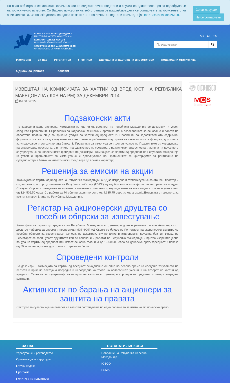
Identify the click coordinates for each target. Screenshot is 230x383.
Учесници (85, 59)
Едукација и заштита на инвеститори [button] (126, 59)
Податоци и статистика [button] (178, 59)
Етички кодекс (25, 365)
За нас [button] (42, 59)
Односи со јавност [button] (30, 71)
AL (209, 36)
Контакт (63, 71)
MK (202, 36)
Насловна (23, 59)
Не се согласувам (208, 17)
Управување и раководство (34, 353)
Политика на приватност (32, 378)
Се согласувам (206, 9)
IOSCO (106, 363)
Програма (22, 372)
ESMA (105, 370)
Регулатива (62, 59)
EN (215, 36)
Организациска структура (33, 359)
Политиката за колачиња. (161, 15)
